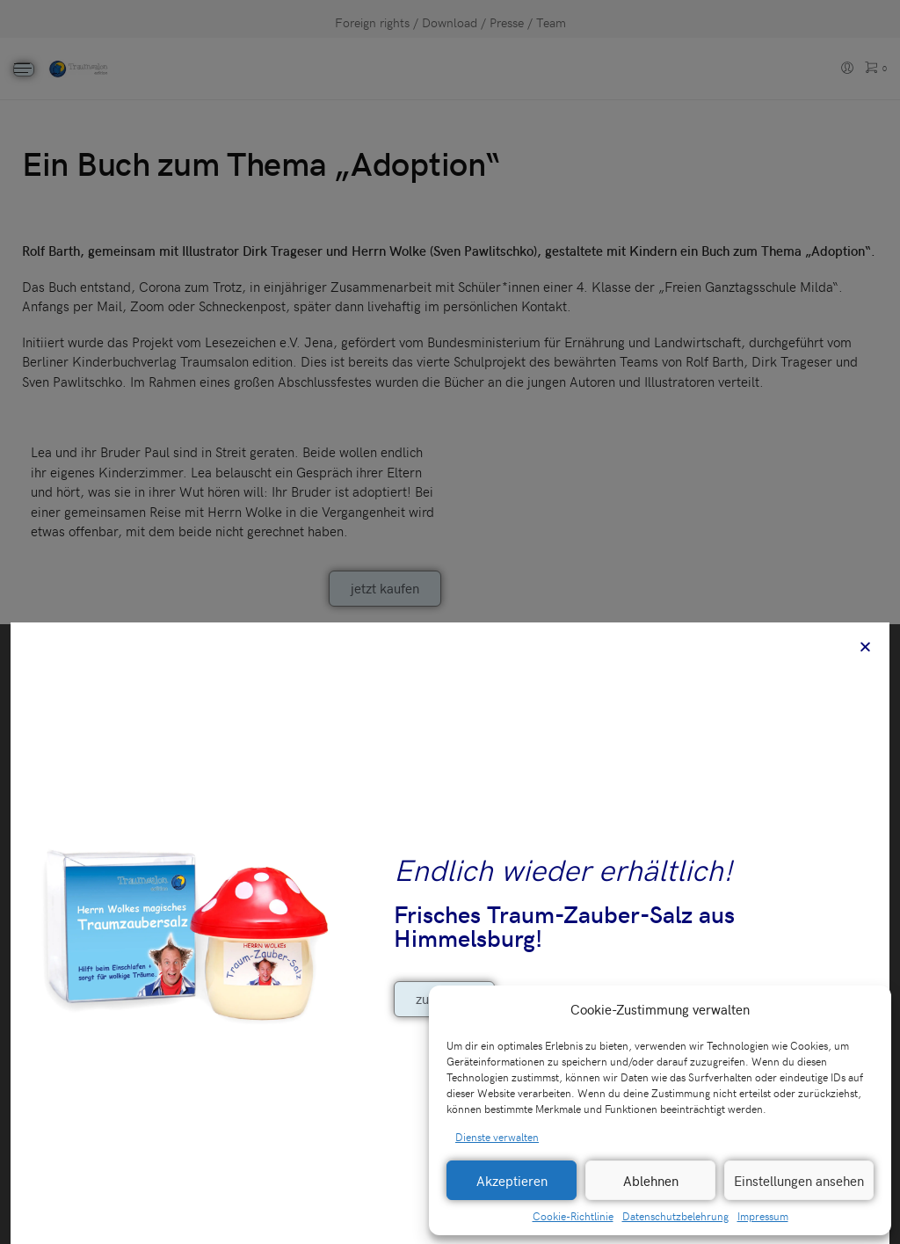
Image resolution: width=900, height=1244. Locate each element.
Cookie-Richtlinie (573, 1216)
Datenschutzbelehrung (675, 1216)
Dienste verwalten (497, 1137)
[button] (865, 1009)
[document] (450, 622)
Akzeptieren (512, 1180)
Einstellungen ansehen (799, 1180)
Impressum (762, 1216)
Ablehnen (651, 1180)
